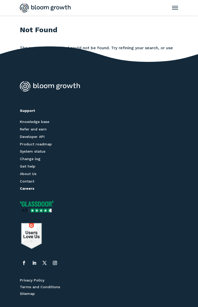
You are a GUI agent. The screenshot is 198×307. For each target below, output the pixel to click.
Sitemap (27, 294)
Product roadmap (36, 144)
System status (32, 151)
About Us (28, 174)
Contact (27, 181)
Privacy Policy (32, 280)
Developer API (32, 137)
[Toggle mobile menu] (172, 7)
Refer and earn (33, 129)
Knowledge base (34, 122)
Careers (27, 188)
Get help (27, 166)
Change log (30, 159)
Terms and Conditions (40, 287)
